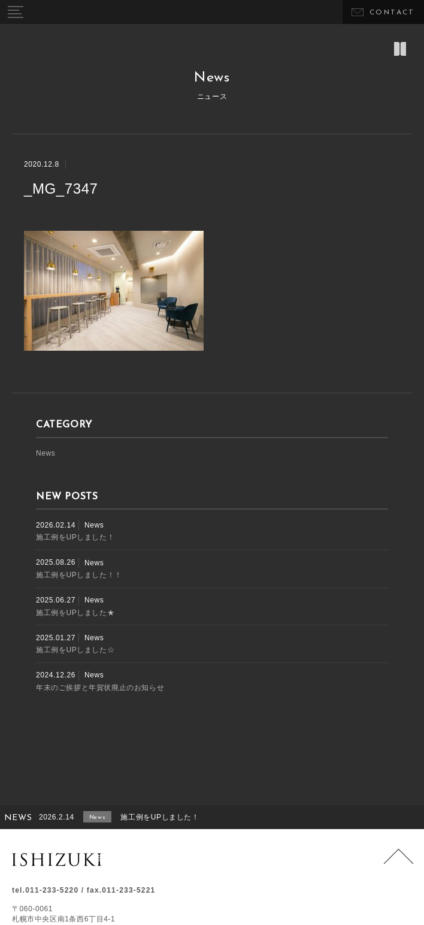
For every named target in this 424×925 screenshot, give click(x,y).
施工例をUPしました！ (75, 537)
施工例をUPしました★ (75, 612)
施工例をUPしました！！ (79, 575)
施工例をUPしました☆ (75, 650)
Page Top (398, 863)
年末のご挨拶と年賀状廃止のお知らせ (100, 687)
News (45, 453)
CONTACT (392, 12)
